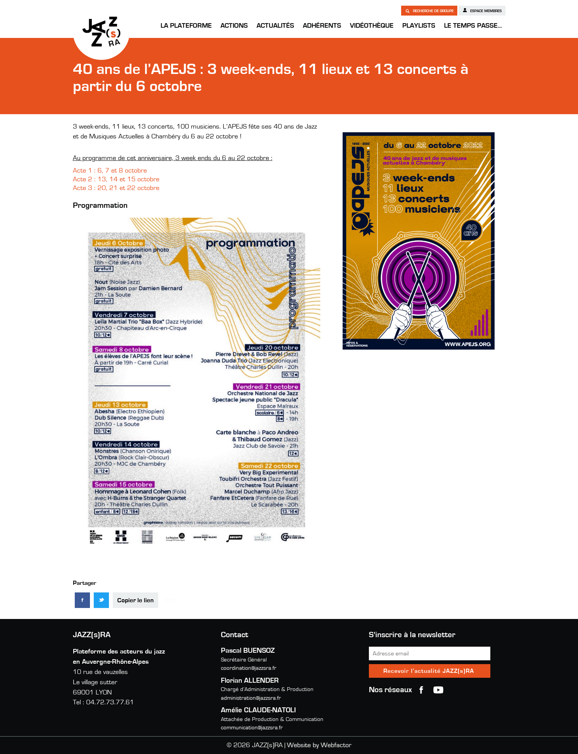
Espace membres (482, 10)
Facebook (421, 689)
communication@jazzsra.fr (252, 727)
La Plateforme (186, 25)
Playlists (418, 25)
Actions (234, 25)
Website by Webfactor (319, 745)
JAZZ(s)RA (101, 31)
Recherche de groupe (429, 10)
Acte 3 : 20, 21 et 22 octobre (117, 188)
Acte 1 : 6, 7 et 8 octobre (110, 170)
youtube (438, 689)
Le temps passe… (473, 25)
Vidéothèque (372, 25)
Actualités (275, 25)
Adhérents (322, 25)
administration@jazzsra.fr (251, 698)
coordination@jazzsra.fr (248, 668)
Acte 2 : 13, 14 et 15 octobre (116, 179)
